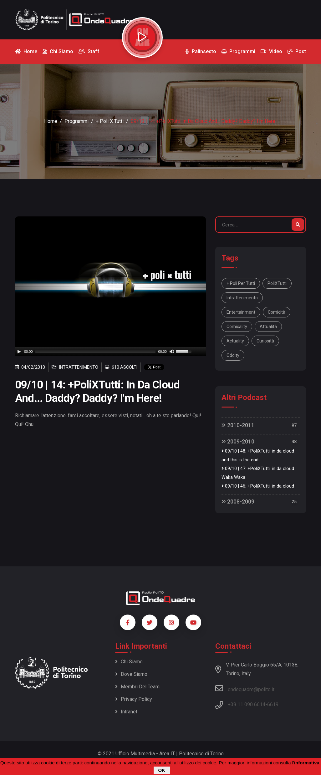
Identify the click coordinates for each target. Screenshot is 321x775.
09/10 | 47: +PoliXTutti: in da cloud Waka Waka (258, 473)
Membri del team (137, 687)
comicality (237, 326)
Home (50, 121)
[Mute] (171, 351)
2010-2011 (238, 425)
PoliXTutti (277, 283)
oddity (233, 355)
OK (162, 770)
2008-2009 (238, 501)
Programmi (76, 121)
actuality (235, 340)
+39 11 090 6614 (246, 704)
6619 (272, 704)
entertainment (241, 312)
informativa (306, 762)
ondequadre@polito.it (244, 688)
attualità (268, 326)
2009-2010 (238, 441)
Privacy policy (133, 699)
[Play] (19, 351)
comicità (276, 312)
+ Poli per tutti (241, 283)
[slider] (95, 351)
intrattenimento (242, 297)
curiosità (265, 340)
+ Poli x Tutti (110, 121)
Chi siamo (129, 662)
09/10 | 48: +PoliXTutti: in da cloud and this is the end (258, 455)
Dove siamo (131, 674)
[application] (110, 351)
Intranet (126, 712)
